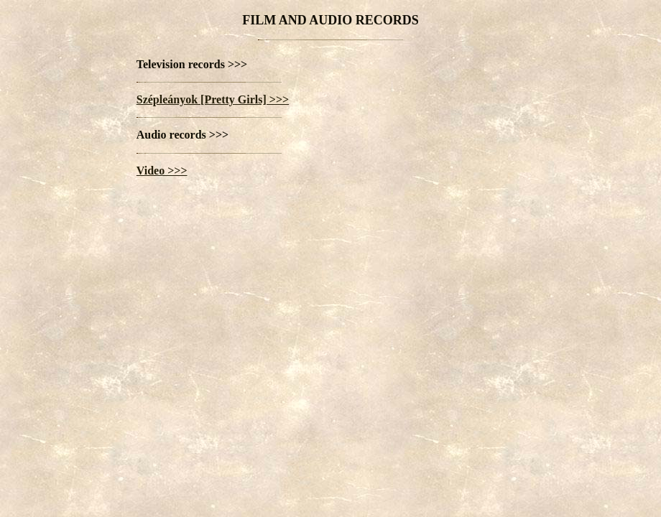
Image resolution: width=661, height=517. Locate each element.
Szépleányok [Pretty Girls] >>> (213, 99)
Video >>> (162, 170)
